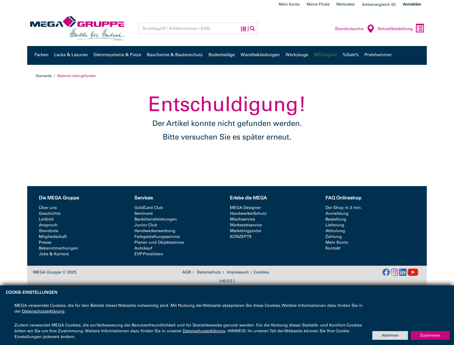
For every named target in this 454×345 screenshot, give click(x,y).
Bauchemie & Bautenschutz (175, 54)
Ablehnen (390, 335)
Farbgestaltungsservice (157, 236)
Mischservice (242, 219)
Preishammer (378, 54)
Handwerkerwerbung (154, 230)
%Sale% (351, 54)
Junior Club (145, 225)
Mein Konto (289, 4)
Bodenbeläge (221, 54)
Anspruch (48, 225)
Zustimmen (430, 335)
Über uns (48, 207)
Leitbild (46, 219)
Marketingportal (245, 230)
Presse (45, 242)
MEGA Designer (245, 207)
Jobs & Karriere (54, 254)
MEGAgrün (325, 54)
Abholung (335, 230)
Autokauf (143, 248)
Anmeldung (337, 213)
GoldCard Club (148, 207)
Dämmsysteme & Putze (117, 54)
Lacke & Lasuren (71, 54)
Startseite (44, 76)
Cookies (261, 272)
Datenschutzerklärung (43, 311)
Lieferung (334, 225)
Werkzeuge (296, 54)
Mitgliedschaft (53, 236)
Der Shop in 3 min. (343, 207)
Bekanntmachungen (58, 248)
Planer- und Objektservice (159, 242)
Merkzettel (345, 4)
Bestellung (335, 219)
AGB (186, 272)
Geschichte (50, 213)
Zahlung (333, 236)
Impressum (238, 272)
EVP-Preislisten (148, 254)
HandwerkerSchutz (248, 213)
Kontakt (332, 248)
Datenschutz (209, 272)
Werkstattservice (246, 225)
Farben (41, 54)
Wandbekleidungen (260, 54)
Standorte (48, 230)
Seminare (143, 213)
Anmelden (412, 4)
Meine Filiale (318, 4)
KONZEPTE (241, 236)
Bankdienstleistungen (155, 219)
